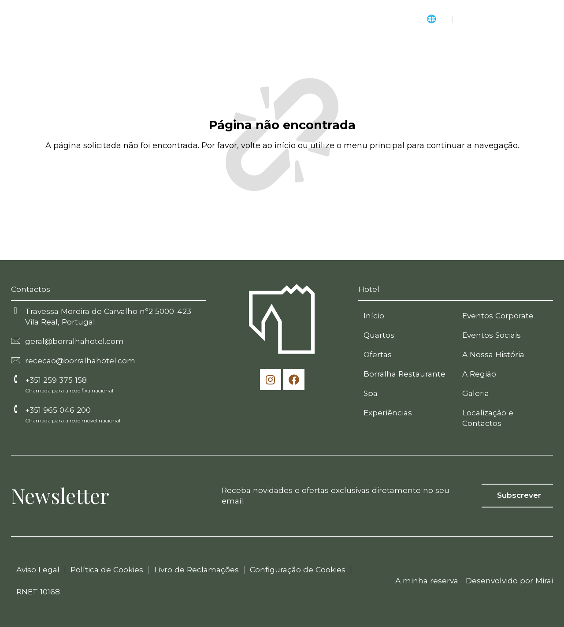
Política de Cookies (106, 569)
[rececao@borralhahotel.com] (15, 359)
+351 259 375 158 (56, 379)
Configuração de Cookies (297, 569)
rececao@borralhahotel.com (80, 360)
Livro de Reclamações (196, 569)
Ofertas (378, 354)
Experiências (388, 412)
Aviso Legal (37, 569)
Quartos (379, 335)
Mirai (544, 580)
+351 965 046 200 (58, 409)
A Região (479, 373)
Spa (371, 393)
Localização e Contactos (487, 418)
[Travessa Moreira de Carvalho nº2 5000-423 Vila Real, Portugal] (15, 310)
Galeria (475, 393)
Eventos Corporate (498, 315)
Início (374, 315)
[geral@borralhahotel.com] (15, 340)
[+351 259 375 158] (15, 379)
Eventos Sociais (491, 335)
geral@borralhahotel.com (74, 341)
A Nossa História (493, 354)
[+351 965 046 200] (15, 409)
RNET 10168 (38, 591)
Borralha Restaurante (404, 373)
